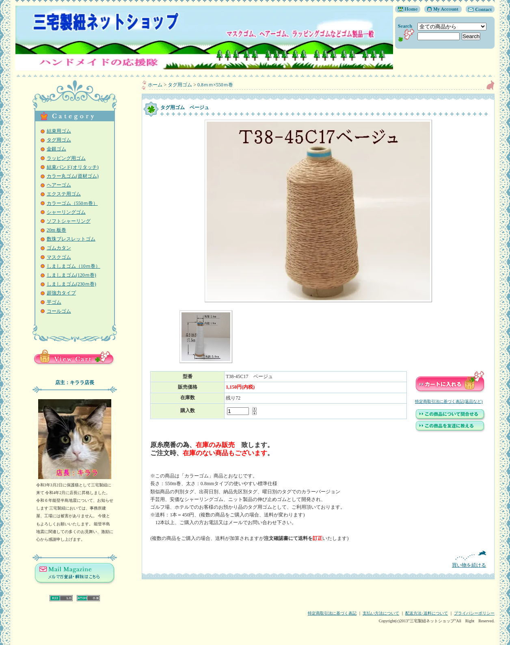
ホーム (155, 85)
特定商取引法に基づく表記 (332, 613)
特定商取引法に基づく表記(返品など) (449, 401)
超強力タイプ (61, 293)
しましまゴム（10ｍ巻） (73, 266)
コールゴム (59, 311)
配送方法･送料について (426, 613)
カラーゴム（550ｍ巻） (72, 203)
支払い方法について (381, 613)
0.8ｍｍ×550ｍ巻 (215, 85)
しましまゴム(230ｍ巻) (71, 284)
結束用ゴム (59, 131)
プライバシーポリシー (474, 613)
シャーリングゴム (66, 212)
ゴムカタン (59, 248)
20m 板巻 (56, 230)
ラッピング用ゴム (66, 158)
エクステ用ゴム (64, 194)
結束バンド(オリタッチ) (73, 167)
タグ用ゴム (59, 140)
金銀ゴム (56, 149)
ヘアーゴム (59, 185)
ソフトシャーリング (69, 221)
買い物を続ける (318, 559)
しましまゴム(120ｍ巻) (71, 275)
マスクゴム (59, 257)
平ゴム (54, 302)
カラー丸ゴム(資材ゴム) (73, 176)
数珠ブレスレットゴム (71, 239)
